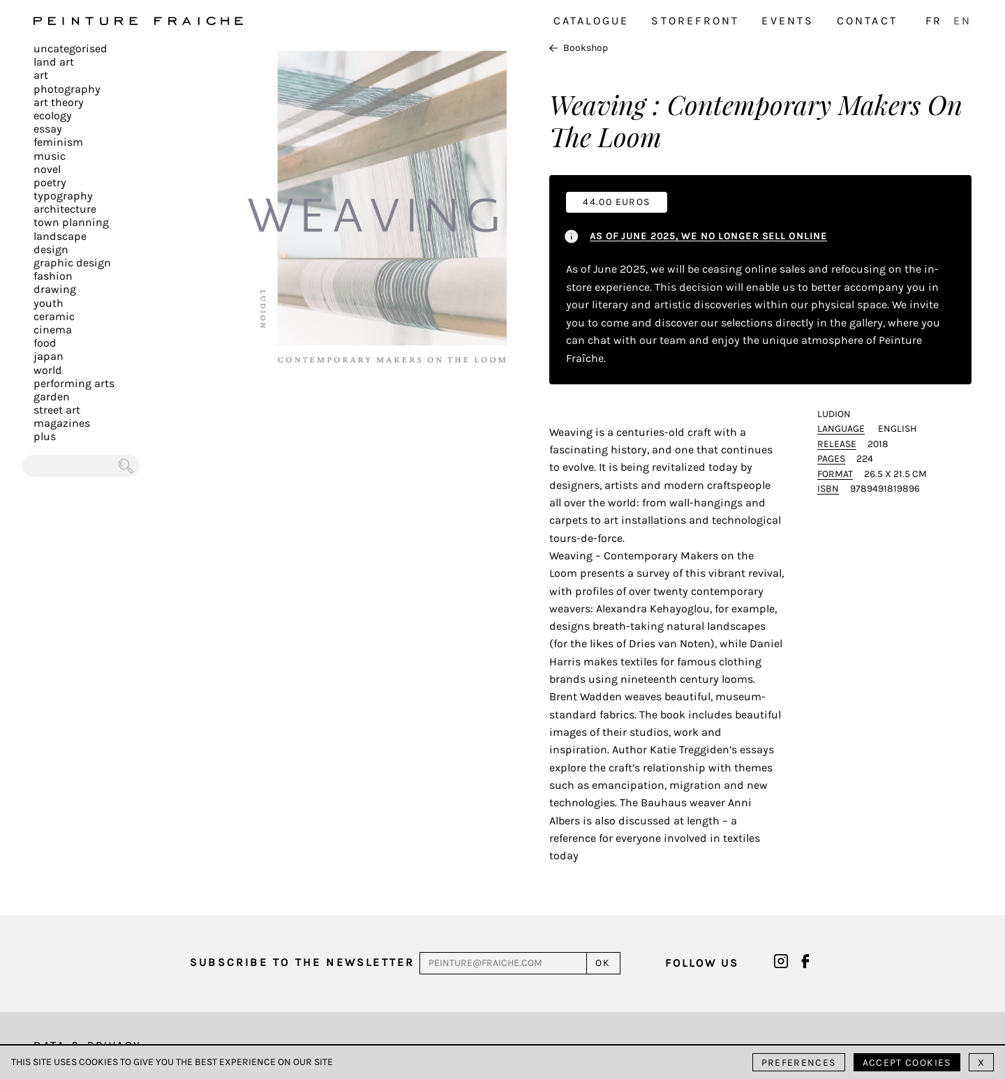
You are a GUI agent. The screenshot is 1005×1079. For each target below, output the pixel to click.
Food (45, 342)
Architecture (65, 209)
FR (933, 20)
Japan (49, 356)
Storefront (695, 20)
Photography (67, 89)
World (48, 370)
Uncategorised (70, 48)
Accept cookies (907, 1062)
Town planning (71, 222)
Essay (48, 128)
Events (787, 20)
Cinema (53, 329)
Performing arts (74, 383)
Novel (47, 169)
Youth (49, 303)
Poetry (50, 182)
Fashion (53, 275)
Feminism (58, 142)
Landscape (60, 236)
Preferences (798, 1062)
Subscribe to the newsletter (302, 962)
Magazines (62, 423)
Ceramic (54, 316)
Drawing (55, 289)
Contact (867, 20)
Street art (57, 409)
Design (51, 249)
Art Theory (59, 102)
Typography (63, 195)
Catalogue (591, 20)
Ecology (53, 115)
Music (50, 156)
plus (45, 436)
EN (962, 20)
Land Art (54, 61)
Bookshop (578, 48)
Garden (52, 396)
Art (41, 75)
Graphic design (72, 262)
